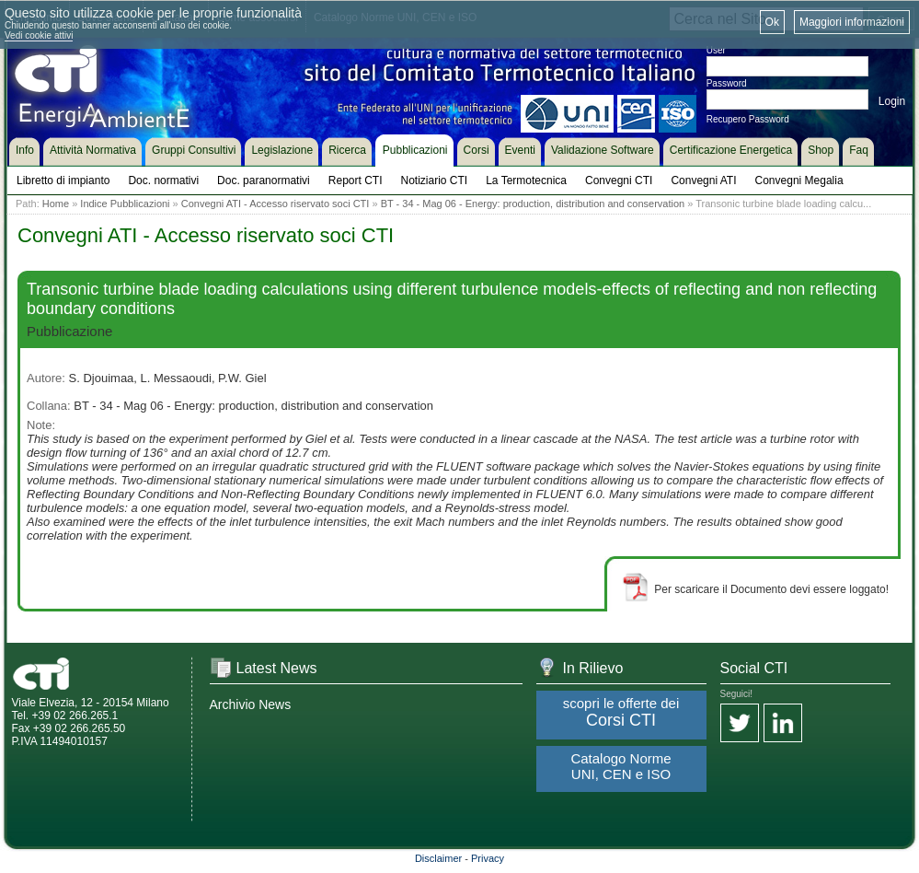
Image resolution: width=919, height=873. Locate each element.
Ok (772, 22)
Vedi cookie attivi (39, 35)
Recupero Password (747, 119)
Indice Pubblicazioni (124, 203)
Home (55, 203)
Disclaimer (438, 858)
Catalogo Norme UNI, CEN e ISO (620, 766)
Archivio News (251, 704)
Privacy (487, 858)
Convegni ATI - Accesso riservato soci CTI (275, 203)
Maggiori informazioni (851, 22)
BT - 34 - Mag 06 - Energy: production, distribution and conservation (533, 203)
